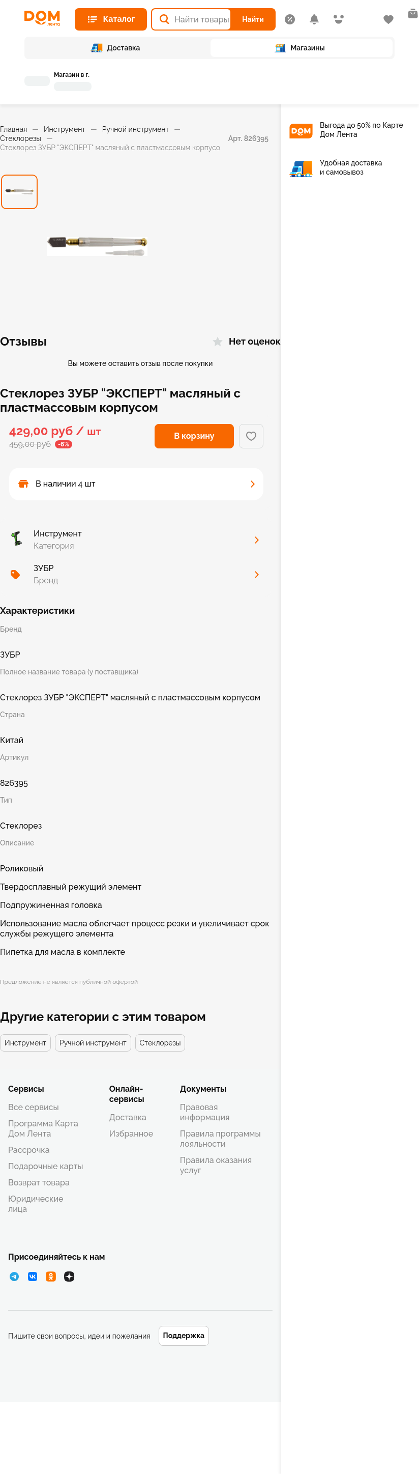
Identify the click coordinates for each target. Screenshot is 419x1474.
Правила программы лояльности (220, 1139)
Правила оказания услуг (216, 1165)
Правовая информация (205, 1112)
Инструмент (64, 129)
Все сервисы (33, 1107)
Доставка (127, 1117)
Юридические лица (35, 1204)
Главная (13, 129)
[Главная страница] (45, 18)
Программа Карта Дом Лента (43, 1129)
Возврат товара (39, 1182)
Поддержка (184, 1335)
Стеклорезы (20, 138)
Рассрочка (29, 1150)
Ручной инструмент (135, 129)
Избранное (131, 1134)
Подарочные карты (45, 1166)
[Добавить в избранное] (251, 436)
